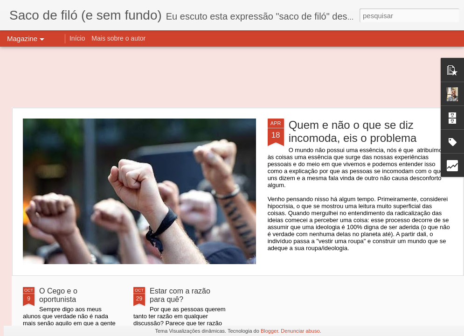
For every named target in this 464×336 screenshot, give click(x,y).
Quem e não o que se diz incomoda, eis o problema (353, 131)
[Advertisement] (232, 77)
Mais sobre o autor (118, 38)
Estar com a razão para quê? (180, 295)
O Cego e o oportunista (58, 295)
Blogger (269, 331)
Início (77, 38)
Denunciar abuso (300, 331)
